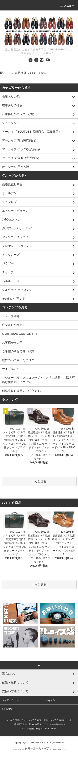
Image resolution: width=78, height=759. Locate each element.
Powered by (39, 749)
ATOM (53, 728)
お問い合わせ (9, 709)
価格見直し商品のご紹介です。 (22, 390)
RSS (47, 728)
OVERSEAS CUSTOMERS (19, 333)
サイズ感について (13, 369)
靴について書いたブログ (18, 360)
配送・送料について (46, 720)
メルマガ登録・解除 (31, 728)
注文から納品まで (13, 325)
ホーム (9, 720)
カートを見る (48, 700)
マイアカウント (10, 700)
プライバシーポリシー (52, 724)
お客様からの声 (12, 342)
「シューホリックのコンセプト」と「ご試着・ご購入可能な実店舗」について (38, 380)
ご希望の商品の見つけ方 (18, 351)
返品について (65, 720)
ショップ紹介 (11, 316)
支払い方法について (24, 720)
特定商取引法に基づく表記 (26, 724)
